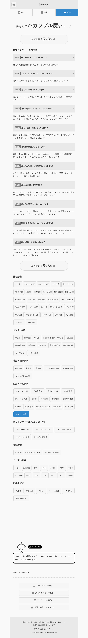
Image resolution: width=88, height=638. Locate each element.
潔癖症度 (27, 338)
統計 (21, 12)
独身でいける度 (22, 391)
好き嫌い (53, 468)
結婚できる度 (68, 399)
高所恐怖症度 (55, 345)
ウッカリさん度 (32, 315)
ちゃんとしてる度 (22, 437)
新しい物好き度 (67, 300)
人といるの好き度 (64, 429)
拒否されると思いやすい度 (53, 338)
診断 (44, 12)
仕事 (36, 475)
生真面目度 (58, 292)
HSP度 (36, 338)
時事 (62, 468)
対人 (61, 475)
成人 (41, 491)
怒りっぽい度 (29, 284)
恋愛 (45, 475)
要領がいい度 (53, 391)
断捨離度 (55, 399)
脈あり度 (29, 491)
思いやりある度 (56, 307)
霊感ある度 (57, 407)
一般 (17, 468)
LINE (44, 468)
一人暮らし (68, 491)
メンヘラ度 (33, 353)
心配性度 (69, 338)
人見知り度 (42, 345)
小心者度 (31, 345)
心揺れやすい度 (23, 429)
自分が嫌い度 (68, 345)
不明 (35, 468)
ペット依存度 (54, 491)
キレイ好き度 (43, 284)
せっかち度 (47, 292)
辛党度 (38, 368)
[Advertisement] (44, 520)
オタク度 (31, 300)
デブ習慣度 (69, 407)
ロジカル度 (69, 292)
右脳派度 (18, 368)
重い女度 (44, 307)
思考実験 (26, 468)
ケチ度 (17, 284)
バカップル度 (21, 414)
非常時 (70, 468)
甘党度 (28, 368)
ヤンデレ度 (20, 353)
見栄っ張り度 (53, 300)
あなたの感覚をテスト (43, 593)
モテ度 (34, 399)
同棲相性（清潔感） (52, 452)
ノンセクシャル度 (23, 376)
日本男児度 (37, 391)
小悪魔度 (31, 322)
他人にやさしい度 (43, 429)
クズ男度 (58, 315)
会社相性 (18, 452)
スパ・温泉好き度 (52, 368)
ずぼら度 (18, 315)
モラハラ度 (69, 307)
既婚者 (18, 491)
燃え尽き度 (29, 407)
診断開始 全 (43, 39)
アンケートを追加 (42, 600)
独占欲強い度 (20, 300)
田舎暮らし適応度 (43, 407)
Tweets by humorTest (21, 572)
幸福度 (17, 338)
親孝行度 (18, 407)
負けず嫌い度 (68, 284)
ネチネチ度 (18, 292)
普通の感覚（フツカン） (42, 607)
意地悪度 (37, 292)
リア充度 (44, 399)
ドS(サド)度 (46, 315)
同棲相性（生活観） (33, 452)
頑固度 (28, 292)
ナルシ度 (19, 322)
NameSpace (40, 632)
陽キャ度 (41, 300)
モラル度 (55, 284)
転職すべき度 (21, 498)
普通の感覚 (43, 4)
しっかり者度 (33, 307)
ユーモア (70, 475)
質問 (67, 12)
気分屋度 (69, 315)
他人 (53, 475)
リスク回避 (18, 475)
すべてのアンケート (43, 585)
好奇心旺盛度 (19, 307)
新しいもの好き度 (40, 437)
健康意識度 (68, 391)
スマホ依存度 (68, 368)
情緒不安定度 (20, 345)
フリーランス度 (21, 399)
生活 (28, 475)
